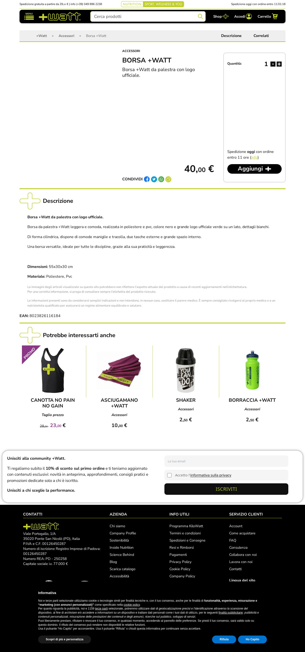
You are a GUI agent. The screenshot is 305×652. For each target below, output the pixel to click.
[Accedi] (243, 16)
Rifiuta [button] (224, 639)
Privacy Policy (180, 561)
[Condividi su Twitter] (154, 179)
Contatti (235, 569)
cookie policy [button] (132, 604)
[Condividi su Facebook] (147, 179)
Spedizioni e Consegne (187, 540)
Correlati (261, 35)
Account (235, 526)
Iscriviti (226, 489)
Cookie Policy (179, 569)
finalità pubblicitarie (231, 612)
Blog (113, 561)
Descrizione (231, 35)
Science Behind (122, 554)
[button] (264, 593)
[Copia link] (168, 179)
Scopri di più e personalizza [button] (64, 639)
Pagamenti (178, 554)
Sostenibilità (119, 540)
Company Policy (182, 576)
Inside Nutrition (122, 547)
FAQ (232, 540)
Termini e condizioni (185, 533)
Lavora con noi (240, 561)
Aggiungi (250, 169)
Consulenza (238, 547)
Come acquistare (242, 533)
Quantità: (234, 63)
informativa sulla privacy (210, 475)
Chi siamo (117, 526)
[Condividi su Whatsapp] (161, 179)
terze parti (101, 608)
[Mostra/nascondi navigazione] (29, 16)
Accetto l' (203, 475)
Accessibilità (119, 576)
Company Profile (123, 533)
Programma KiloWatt (186, 526)
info (254, 157)
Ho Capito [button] (252, 639)
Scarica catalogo (122, 569)
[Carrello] (268, 16)
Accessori (131, 51)
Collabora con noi (243, 554)
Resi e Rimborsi (181, 547)
